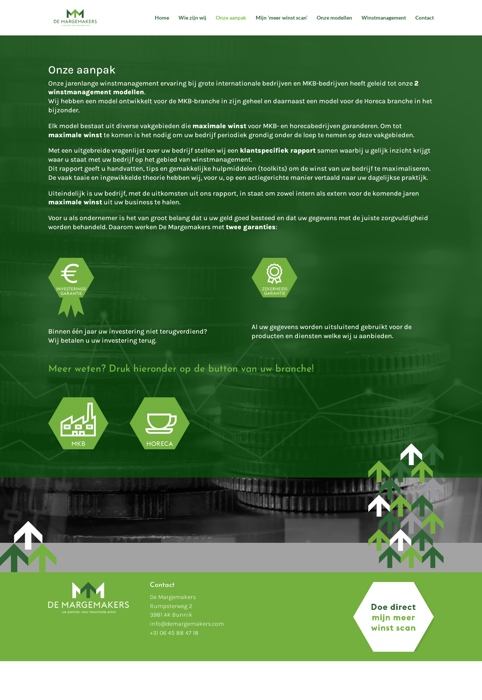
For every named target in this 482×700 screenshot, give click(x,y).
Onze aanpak (231, 18)
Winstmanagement (384, 18)
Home (162, 18)
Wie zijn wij (192, 18)
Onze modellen (334, 18)
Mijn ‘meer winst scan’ (281, 18)
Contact (424, 18)
